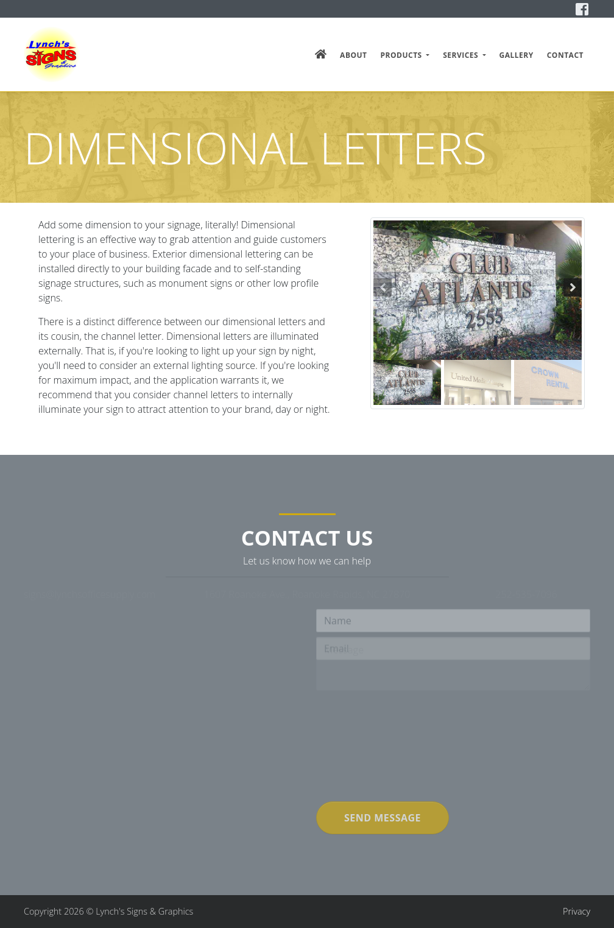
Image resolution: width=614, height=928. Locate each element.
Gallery (516, 55)
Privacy (576, 911)
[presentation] (408, 772)
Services (462, 55)
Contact (565, 55)
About (353, 55)
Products (403, 55)
